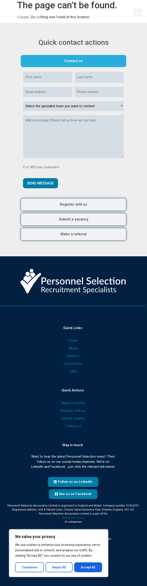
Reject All (59, 567)
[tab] (73, 61)
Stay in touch (73, 444)
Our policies (73, 363)
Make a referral (73, 402)
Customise (29, 567)
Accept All (88, 567)
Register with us (73, 410)
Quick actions (73, 390)
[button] (137, 12)
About (73, 347)
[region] (58, 553)
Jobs (73, 370)
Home (73, 340)
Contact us (73, 425)
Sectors (73, 355)
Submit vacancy (73, 418)
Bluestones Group (73, 517)
